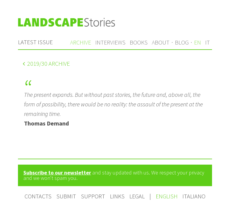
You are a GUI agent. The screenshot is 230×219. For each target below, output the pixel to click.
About (161, 42)
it (207, 42)
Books (139, 42)
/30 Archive (46, 63)
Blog (182, 42)
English (167, 196)
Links (117, 196)
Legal (137, 196)
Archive (80, 42)
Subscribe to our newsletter (57, 172)
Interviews (110, 42)
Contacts (38, 196)
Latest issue (35, 42)
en (197, 42)
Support (93, 196)
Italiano (193, 196)
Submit (66, 196)
